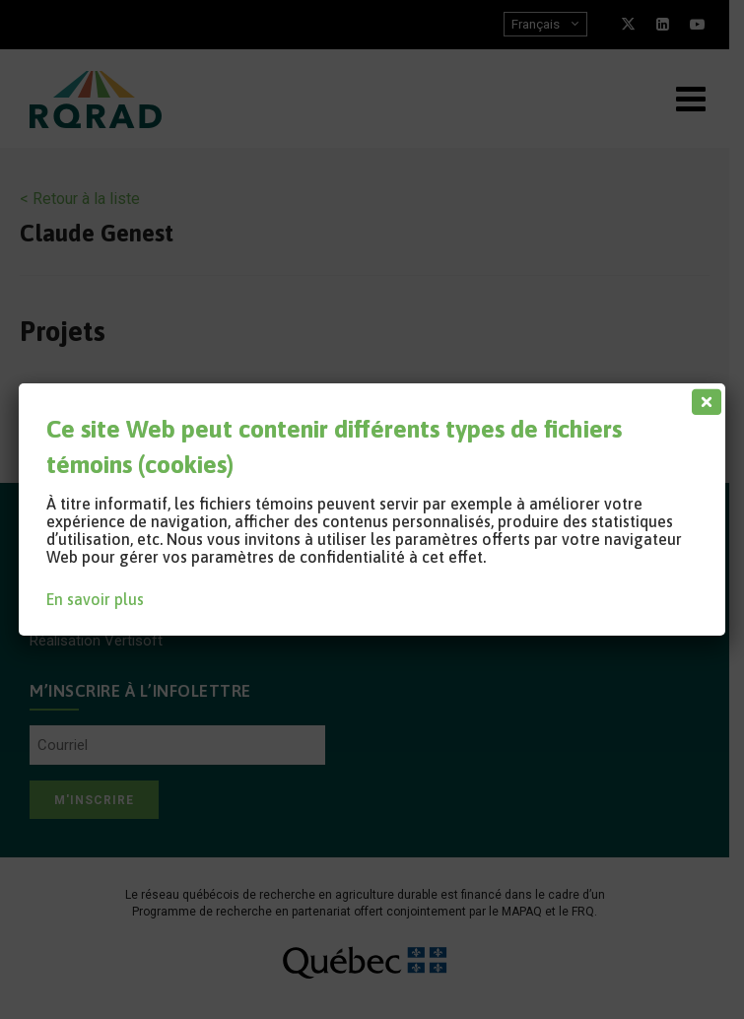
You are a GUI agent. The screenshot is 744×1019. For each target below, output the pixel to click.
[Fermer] (702, 397)
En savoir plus (95, 599)
